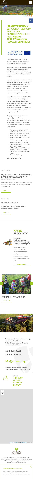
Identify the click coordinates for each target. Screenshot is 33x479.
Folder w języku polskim (14, 158)
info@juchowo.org (15, 361)
